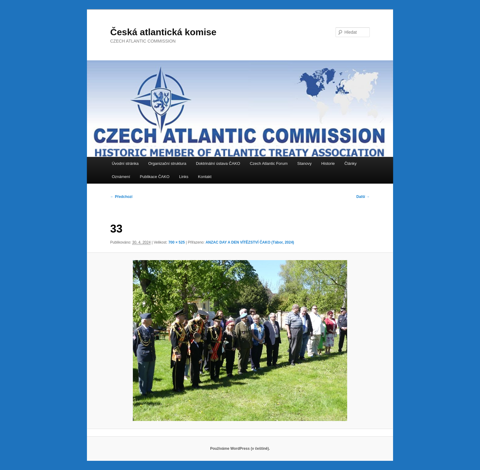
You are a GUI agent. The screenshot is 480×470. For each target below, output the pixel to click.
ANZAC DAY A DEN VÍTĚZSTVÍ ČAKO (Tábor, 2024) (249, 242)
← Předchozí (121, 197)
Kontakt (205, 176)
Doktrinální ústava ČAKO (218, 163)
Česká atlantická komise (163, 32)
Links (183, 176)
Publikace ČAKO (155, 176)
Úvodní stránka (125, 163)
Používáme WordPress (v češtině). (240, 448)
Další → (363, 197)
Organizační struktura (167, 163)
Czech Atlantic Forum (269, 163)
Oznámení (121, 176)
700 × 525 (176, 242)
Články (350, 163)
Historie (328, 163)
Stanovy (304, 163)
